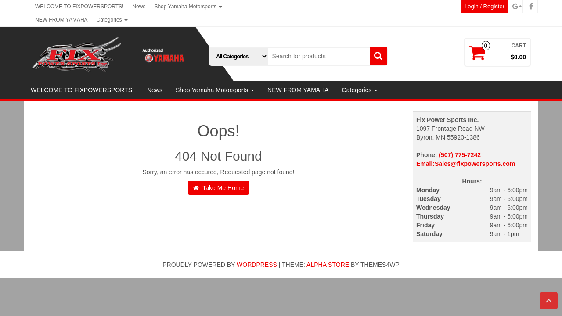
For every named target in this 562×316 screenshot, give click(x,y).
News (138, 7)
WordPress (257, 264)
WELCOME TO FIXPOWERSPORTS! (79, 7)
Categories (112, 20)
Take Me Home (218, 187)
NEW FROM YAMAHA (61, 20)
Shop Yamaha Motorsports (188, 7)
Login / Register (484, 6)
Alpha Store (327, 264)
